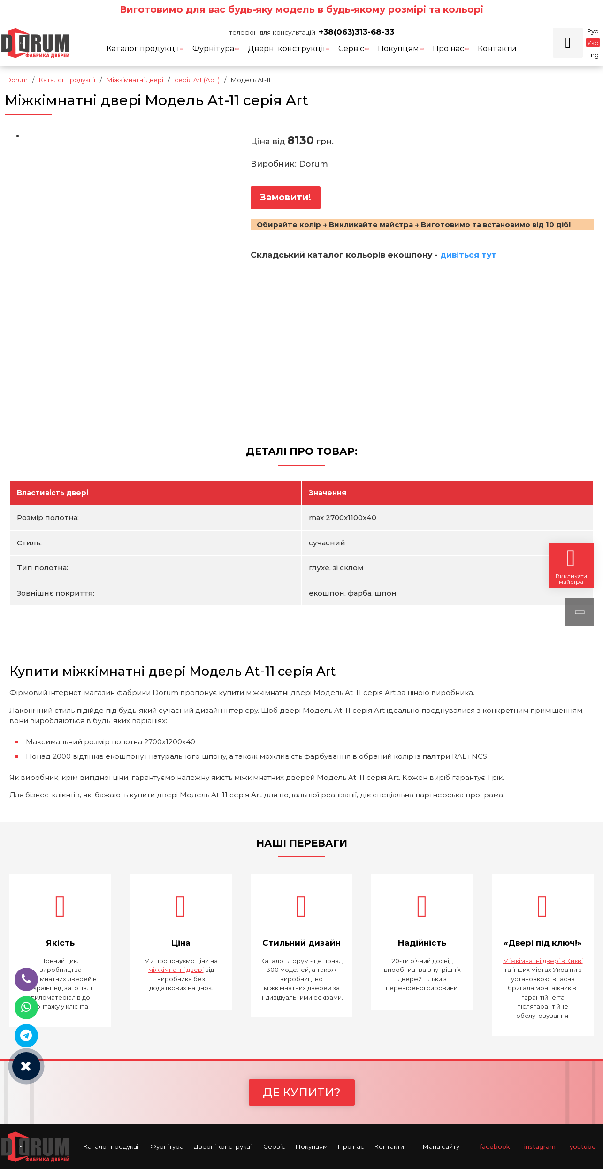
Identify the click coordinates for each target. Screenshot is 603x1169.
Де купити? (302, 1092)
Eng (593, 55)
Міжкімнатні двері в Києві (543, 960)
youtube (583, 1146)
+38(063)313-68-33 (356, 32)
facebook (495, 1146)
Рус (592, 31)
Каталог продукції (145, 48)
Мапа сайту (441, 1146)
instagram (540, 1146)
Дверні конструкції (289, 48)
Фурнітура (215, 48)
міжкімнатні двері (176, 969)
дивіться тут (468, 255)
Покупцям (401, 48)
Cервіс (353, 48)
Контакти (497, 48)
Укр (593, 42)
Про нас (451, 48)
